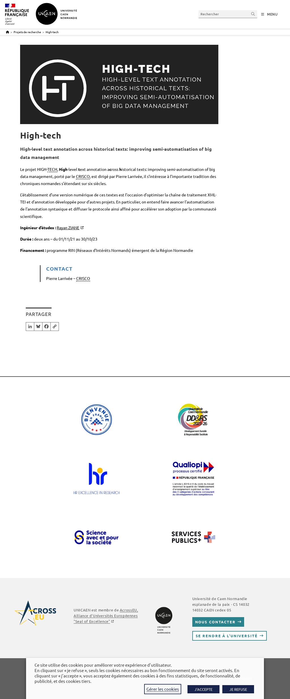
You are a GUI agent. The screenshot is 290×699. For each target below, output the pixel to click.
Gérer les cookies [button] (162, 689)
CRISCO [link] (83, 176)
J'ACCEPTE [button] (203, 689)
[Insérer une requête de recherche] (228, 14)
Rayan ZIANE (68, 227)
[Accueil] (7, 32)
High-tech (52, 32)
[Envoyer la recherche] (253, 14)
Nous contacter (215, 621)
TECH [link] (52, 169)
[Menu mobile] (269, 14)
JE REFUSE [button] (238, 689)
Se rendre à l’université (227, 635)
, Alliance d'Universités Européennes (106, 615)
